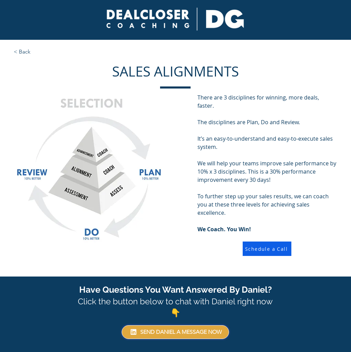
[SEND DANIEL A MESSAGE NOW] (175, 332)
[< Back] (36, 52)
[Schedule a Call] (267, 249)
